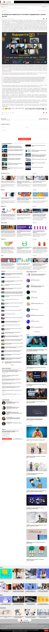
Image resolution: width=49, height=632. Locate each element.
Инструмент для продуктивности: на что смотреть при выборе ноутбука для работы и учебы (43, 591)
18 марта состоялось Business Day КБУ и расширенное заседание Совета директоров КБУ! (14, 343)
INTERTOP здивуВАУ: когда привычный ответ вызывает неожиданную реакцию (12, 354)
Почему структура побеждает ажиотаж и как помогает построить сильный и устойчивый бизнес (11, 387)
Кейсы (1, 594)
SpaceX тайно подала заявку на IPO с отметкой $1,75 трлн (11, 390)
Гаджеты (2, 582)
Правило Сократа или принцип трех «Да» (6, 617)
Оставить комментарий (5, 440)
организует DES (13, 22)
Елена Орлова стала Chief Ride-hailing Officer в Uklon (12, 306)
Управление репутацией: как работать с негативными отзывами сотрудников (35, 559)
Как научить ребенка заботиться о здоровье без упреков (18, 617)
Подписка (47, 1)
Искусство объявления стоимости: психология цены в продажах (30, 617)
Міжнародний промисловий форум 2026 (37, 315)
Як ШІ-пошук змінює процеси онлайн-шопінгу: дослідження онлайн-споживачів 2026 (38, 274)
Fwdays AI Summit (34, 291)
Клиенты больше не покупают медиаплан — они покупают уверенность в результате (36, 456)
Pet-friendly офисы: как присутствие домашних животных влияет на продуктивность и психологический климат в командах (13, 339)
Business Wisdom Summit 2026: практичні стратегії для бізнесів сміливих (37, 286)
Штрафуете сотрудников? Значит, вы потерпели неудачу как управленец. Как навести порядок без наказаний (36, 491)
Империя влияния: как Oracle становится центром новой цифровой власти (35, 542)
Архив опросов (4, 441)
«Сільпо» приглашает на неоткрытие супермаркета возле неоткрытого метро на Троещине (12, 332)
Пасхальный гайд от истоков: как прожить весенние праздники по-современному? (14, 158)
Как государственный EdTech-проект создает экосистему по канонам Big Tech (13, 328)
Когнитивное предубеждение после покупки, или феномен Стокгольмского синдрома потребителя (43, 617)
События (40, 10)
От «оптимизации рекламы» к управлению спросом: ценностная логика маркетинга (35, 473)
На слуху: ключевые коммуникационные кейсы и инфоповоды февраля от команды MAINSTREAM (34, 419)
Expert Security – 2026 (34, 309)
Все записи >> (35, 189)
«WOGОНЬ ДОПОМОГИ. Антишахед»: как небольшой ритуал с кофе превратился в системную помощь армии (14, 347)
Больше (12, 364)
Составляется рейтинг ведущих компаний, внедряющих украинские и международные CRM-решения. (12, 321)
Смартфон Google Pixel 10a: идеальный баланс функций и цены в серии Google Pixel (30, 591)
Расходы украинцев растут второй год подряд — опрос (12, 324)
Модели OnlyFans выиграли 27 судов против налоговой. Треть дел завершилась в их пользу (11, 379)
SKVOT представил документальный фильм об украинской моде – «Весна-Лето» (15, 163)
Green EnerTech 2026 (34, 297)
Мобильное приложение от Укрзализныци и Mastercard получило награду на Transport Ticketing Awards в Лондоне (14, 336)
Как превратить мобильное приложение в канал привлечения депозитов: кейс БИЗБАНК (43, 604)
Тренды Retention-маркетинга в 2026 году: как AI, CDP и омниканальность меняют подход (35, 508)
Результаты (17, 438)
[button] (47, 173)
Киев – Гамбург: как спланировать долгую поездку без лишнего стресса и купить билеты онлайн (15, 150)
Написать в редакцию (6, 114)
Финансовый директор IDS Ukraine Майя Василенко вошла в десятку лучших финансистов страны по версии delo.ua (13, 350)
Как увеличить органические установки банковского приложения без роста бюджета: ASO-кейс (30, 604)
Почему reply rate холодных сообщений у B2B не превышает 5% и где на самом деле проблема (6, 604)
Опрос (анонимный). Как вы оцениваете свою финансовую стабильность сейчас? (10, 431)
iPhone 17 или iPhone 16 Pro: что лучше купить (6, 591)
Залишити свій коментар (43, 118)
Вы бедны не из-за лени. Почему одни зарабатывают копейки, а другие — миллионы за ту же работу (36, 525)
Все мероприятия (36, 331)
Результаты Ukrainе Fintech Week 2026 (10, 313)
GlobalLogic (6, 68)
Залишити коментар (24, 138)
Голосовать (7, 438)
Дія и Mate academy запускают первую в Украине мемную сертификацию (13, 284)
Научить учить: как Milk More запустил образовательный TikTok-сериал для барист (35, 402)
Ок (46, 630)
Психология (3, 607)
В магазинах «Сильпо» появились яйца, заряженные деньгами (13, 317)
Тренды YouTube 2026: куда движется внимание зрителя (35, 439)
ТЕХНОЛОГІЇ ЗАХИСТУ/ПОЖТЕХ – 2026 (37, 303)
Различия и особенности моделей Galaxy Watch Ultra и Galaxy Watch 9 (18, 591)
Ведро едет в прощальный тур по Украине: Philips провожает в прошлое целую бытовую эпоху (15, 154)
